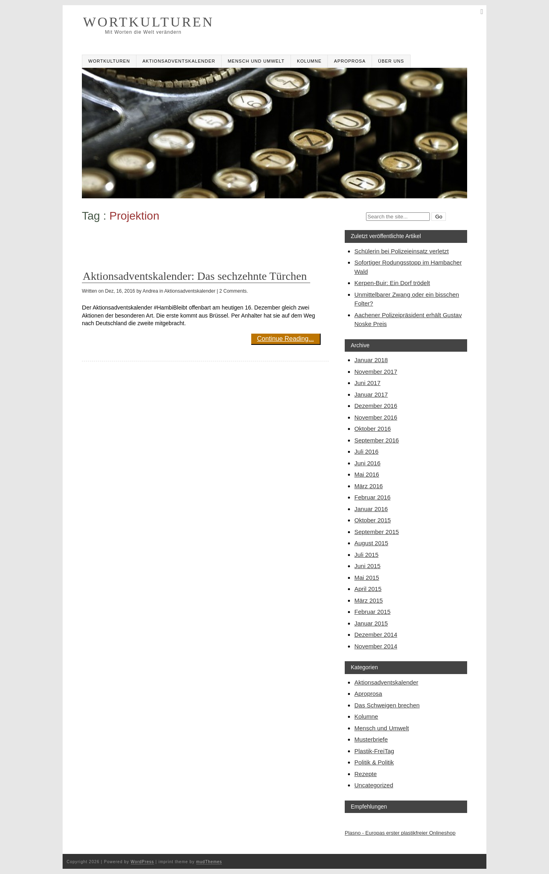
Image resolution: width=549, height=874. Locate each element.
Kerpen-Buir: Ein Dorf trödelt (392, 282)
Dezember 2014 (375, 634)
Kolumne (309, 61)
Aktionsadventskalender (179, 61)
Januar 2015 (371, 623)
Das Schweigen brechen (387, 705)
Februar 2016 (372, 497)
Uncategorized (373, 785)
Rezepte (365, 773)
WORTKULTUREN (148, 22)
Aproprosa (350, 61)
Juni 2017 (367, 382)
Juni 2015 (367, 565)
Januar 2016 (371, 508)
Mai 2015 (366, 577)
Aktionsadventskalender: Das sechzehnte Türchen (195, 276)
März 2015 (368, 600)
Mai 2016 (366, 474)
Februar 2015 (372, 611)
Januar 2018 (371, 360)
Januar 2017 (371, 394)
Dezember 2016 (375, 405)
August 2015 (371, 543)
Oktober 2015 (372, 520)
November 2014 (375, 646)
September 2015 (376, 531)
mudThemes (209, 862)
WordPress (142, 862)
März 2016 (368, 486)
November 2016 (375, 417)
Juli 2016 (366, 451)
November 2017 (375, 371)
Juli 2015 (366, 554)
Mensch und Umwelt (256, 61)
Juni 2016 (367, 463)
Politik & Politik (374, 762)
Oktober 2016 (372, 428)
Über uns (391, 61)
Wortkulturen (109, 61)
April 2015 (368, 588)
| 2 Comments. (232, 291)
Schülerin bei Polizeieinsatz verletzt (401, 251)
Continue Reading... (285, 338)
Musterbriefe (371, 739)
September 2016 (376, 440)
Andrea (150, 291)
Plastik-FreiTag (374, 751)
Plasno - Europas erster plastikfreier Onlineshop (400, 833)
